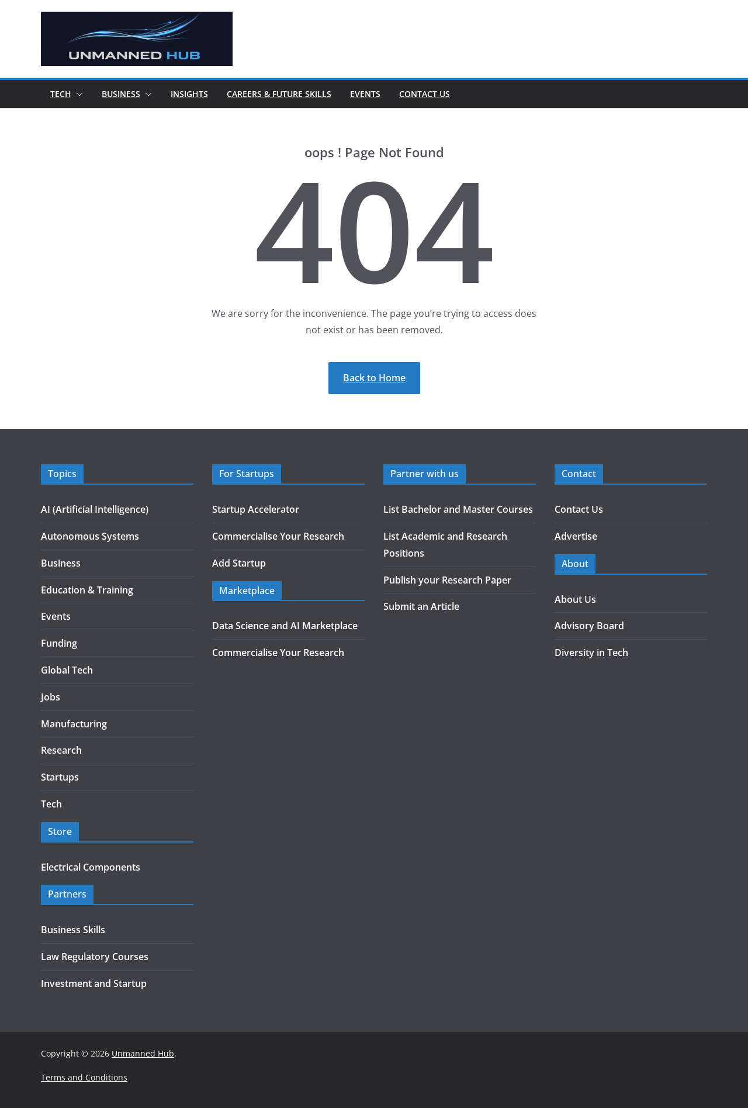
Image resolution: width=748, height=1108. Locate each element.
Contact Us (424, 93)
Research (61, 750)
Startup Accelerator (255, 509)
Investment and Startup (94, 983)
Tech (60, 93)
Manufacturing (74, 723)
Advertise (576, 536)
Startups (60, 777)
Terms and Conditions (84, 1077)
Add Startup (239, 563)
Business (121, 93)
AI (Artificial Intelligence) (94, 509)
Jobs (50, 697)
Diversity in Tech (591, 652)
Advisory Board (589, 625)
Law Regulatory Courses (94, 956)
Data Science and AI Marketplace (285, 625)
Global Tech (67, 670)
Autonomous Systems (90, 536)
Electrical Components (90, 867)
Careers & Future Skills (279, 93)
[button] (77, 94)
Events (365, 93)
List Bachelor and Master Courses (458, 509)
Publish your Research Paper (447, 580)
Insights (189, 93)
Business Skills (73, 929)
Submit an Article (421, 606)
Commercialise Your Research (278, 536)
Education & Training (87, 590)
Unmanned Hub (143, 1053)
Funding (59, 643)
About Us (575, 599)
